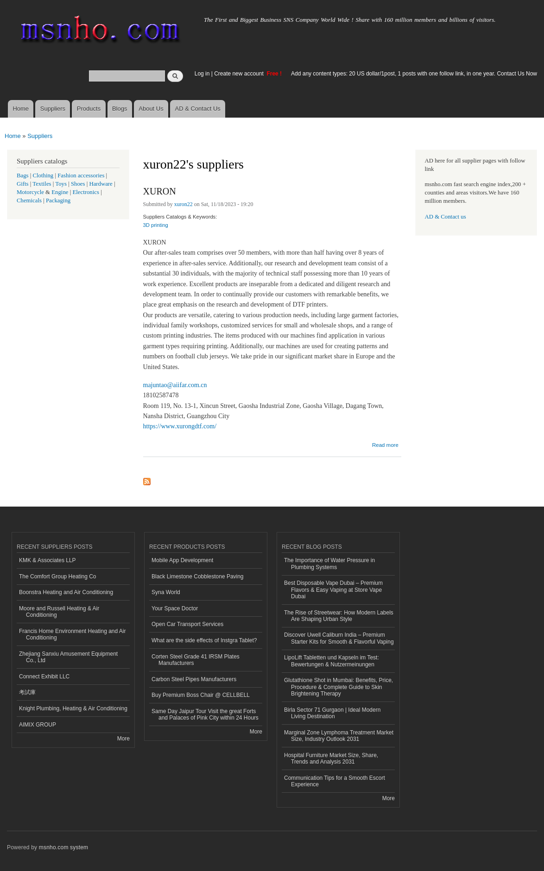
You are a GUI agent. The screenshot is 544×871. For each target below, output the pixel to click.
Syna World (166, 592)
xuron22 (183, 204)
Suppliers (52, 108)
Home (21, 108)
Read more (385, 444)
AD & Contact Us (198, 108)
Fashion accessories (80, 175)
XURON (159, 191)
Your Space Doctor (175, 608)
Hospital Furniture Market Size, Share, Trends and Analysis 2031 (331, 758)
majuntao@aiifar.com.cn (175, 385)
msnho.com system (63, 847)
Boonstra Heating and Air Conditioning (66, 592)
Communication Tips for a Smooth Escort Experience (334, 781)
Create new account (239, 73)
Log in (202, 73)
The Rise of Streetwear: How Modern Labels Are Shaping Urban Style (338, 615)
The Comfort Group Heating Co (57, 576)
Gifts (23, 184)
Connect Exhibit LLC (44, 676)
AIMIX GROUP (37, 724)
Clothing (43, 175)
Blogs (119, 108)
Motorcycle (30, 192)
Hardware (100, 184)
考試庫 (27, 692)
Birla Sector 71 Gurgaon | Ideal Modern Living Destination (332, 713)
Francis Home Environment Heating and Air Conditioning (72, 634)
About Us (151, 108)
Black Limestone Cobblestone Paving (198, 576)
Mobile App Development (182, 560)
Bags (23, 175)
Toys (61, 184)
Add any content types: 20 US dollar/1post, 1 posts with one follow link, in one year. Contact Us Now (414, 73)
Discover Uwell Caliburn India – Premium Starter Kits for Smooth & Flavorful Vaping (339, 638)
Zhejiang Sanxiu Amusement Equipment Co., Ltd (68, 657)
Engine (59, 192)
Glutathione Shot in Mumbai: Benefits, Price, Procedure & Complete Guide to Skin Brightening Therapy (338, 687)
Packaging (58, 200)
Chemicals (30, 200)
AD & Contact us (445, 216)
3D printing (155, 225)
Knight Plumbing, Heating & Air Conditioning (73, 708)
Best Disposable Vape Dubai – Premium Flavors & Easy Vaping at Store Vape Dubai (333, 590)
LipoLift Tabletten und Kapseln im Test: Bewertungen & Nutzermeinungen (331, 660)
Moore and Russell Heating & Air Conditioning (59, 611)
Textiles (41, 184)
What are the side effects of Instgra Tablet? (204, 640)
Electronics (85, 192)
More (123, 738)
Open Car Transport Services (187, 624)
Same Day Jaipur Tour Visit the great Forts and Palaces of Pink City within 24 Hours (205, 714)
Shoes (78, 184)
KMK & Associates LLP (47, 560)
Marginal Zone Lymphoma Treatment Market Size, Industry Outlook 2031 (338, 735)
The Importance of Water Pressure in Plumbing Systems (329, 563)
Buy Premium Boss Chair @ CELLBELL (201, 695)
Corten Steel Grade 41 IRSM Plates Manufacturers (196, 659)
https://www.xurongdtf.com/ (180, 426)
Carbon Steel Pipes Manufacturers (194, 679)
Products (89, 108)
